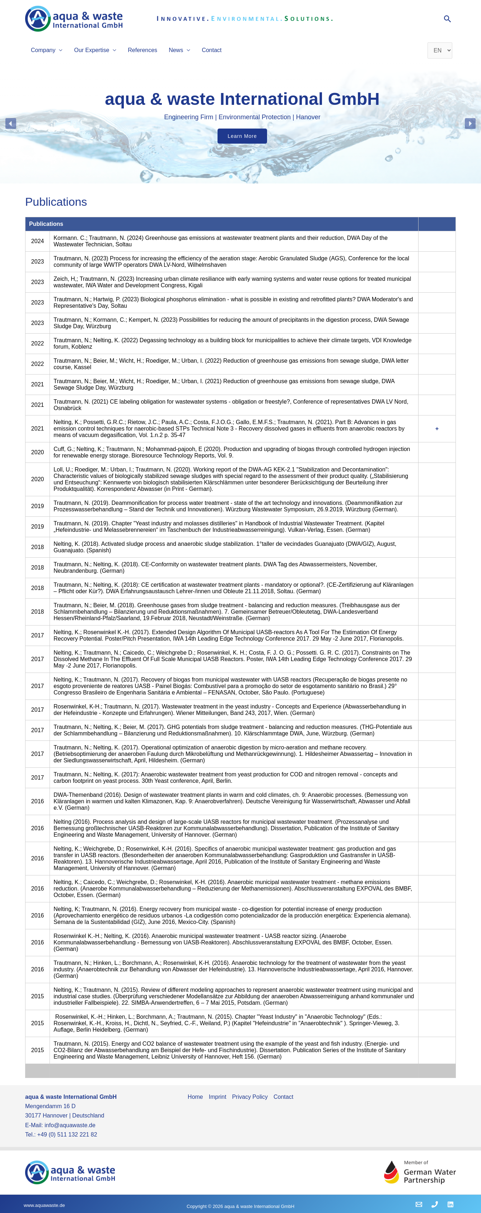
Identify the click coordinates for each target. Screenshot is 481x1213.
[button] (448, 19)
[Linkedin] (450, 1204)
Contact (211, 50)
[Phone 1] (434, 1204)
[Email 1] (419, 1204)
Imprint (218, 1097)
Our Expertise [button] (91, 50)
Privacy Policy (250, 1097)
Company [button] (43, 50)
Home (195, 1097)
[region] (240, 123)
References (142, 50)
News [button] (176, 50)
